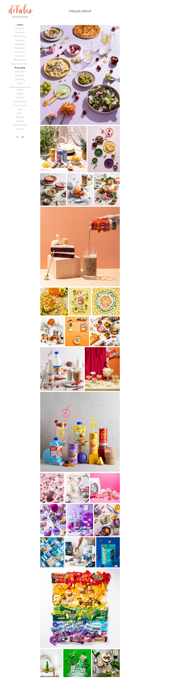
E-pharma (19, 129)
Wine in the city (20, 36)
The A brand (19, 28)
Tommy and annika (20, 105)
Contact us (20, 40)
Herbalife (19, 93)
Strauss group (20, 67)
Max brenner (20, 55)
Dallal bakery (20, 79)
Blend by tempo (20, 59)
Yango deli (19, 121)
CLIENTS (20, 25)
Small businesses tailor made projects (19, 88)
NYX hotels (20, 117)
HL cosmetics (20, 52)
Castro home (20, 32)
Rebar (20, 113)
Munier (20, 83)
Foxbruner (20, 97)
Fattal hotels (19, 75)
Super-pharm (20, 71)
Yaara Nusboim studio (20, 63)
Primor (19, 109)
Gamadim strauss (19, 101)
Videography (20, 44)
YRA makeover (20, 48)
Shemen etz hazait (20, 125)
